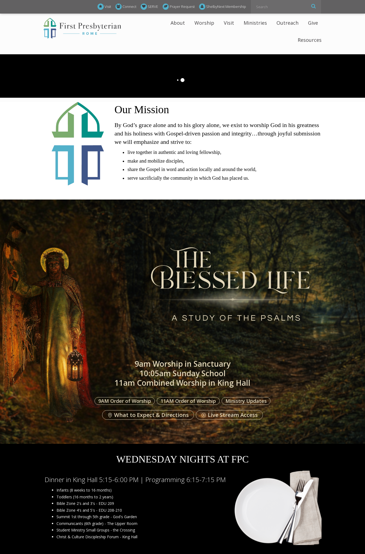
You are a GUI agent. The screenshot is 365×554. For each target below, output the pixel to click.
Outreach (287, 23)
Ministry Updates (246, 401)
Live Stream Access (229, 415)
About (178, 23)
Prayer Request (179, 7)
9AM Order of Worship (124, 401)
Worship (204, 23)
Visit (104, 7)
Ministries (255, 23)
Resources (310, 40)
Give (313, 23)
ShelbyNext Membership (222, 7)
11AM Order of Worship (188, 401)
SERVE (149, 7)
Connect (125, 7)
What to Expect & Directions (148, 415)
